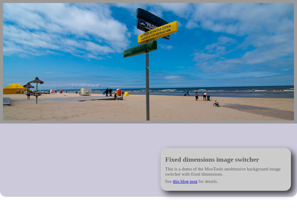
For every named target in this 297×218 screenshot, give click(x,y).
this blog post (185, 181)
